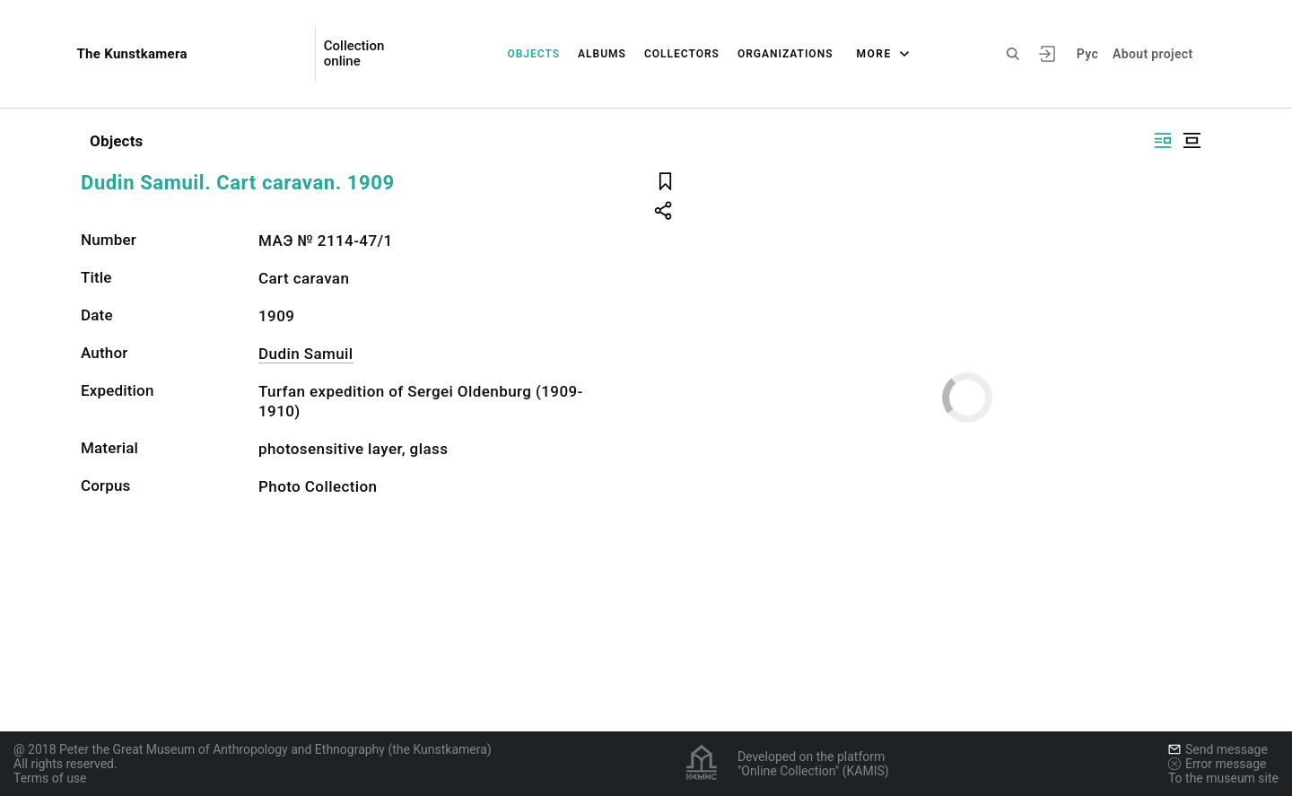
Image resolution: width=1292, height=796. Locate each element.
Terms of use (50, 778)
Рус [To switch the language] (1087, 54)
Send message (1218, 749)
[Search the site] (1013, 54)
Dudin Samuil (306, 354)
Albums (602, 54)
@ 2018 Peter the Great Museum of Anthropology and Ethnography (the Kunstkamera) (252, 749)
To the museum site (1223, 778)
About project (1152, 54)
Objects (533, 54)
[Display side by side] (1162, 140)
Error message (1217, 764)
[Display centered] (1191, 140)
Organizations (786, 54)
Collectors (682, 54)
